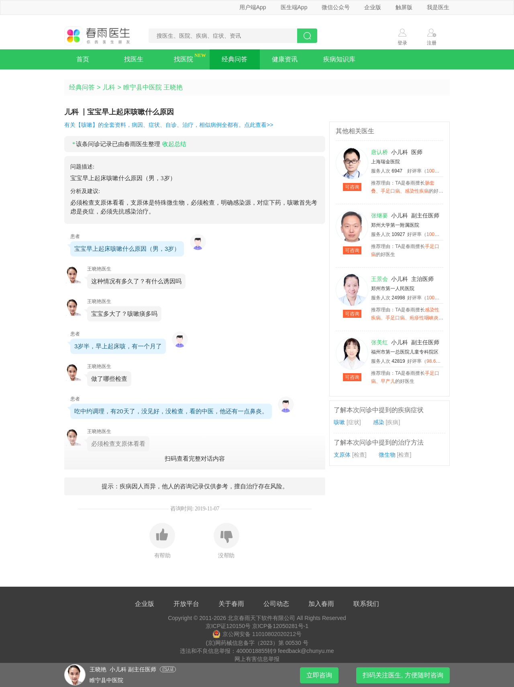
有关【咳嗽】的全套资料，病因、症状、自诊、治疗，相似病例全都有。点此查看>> (168, 125)
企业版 (372, 7)
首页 (82, 59)
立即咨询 (319, 675)
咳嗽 (339, 422)
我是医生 (438, 7)
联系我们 (366, 603)
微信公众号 (336, 7)
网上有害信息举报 (257, 659)
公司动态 (276, 603)
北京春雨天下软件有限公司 (261, 618)
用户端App (252, 7)
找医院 (183, 59)
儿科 (108, 87)
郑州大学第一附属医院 (395, 225)
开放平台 (186, 603)
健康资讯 (285, 59)
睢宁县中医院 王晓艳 (153, 87)
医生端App (294, 7)
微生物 (387, 454)
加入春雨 (321, 603)
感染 (378, 422)
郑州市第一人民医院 (392, 288)
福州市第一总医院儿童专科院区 (405, 352)
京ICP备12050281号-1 (280, 626)
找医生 (133, 59)
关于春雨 (231, 603)
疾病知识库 (339, 59)
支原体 (342, 454)
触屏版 (404, 7)
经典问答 (234, 59)
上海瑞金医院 (385, 162)
